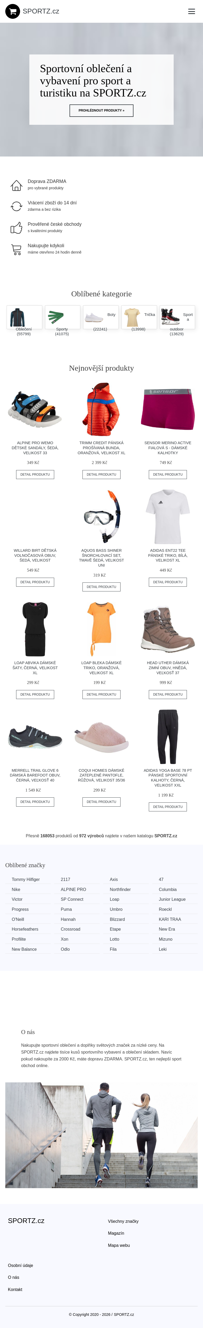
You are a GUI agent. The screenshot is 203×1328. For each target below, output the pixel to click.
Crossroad (71, 929)
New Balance (24, 949)
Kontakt (15, 1289)
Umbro (117, 909)
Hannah (68, 919)
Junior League (173, 899)
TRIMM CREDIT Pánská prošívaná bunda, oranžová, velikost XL (101, 448)
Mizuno (167, 939)
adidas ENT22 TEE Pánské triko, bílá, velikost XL (168, 555)
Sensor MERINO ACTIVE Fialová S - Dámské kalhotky (167, 448)
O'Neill (18, 919)
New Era (168, 929)
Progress (20, 909)
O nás (13, 1277)
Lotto (115, 939)
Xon (65, 939)
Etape (116, 929)
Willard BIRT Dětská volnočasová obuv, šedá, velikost (35, 555)
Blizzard (118, 919)
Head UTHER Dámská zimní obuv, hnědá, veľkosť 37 (168, 668)
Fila (114, 949)
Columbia (169, 889)
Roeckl (166, 909)
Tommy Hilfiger (26, 879)
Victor (17, 899)
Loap (115, 899)
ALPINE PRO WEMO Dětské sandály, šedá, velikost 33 (35, 448)
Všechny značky (123, 1221)
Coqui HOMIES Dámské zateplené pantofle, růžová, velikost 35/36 (101, 775)
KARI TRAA (171, 919)
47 (162, 879)
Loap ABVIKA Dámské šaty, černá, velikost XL (35, 668)
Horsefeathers (25, 929)
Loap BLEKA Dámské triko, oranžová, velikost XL (101, 668)
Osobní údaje (20, 1265)
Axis (115, 879)
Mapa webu (119, 1245)
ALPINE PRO (74, 889)
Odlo (65, 949)
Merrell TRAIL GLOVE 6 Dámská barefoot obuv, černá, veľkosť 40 (35, 775)
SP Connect (72, 899)
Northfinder (121, 889)
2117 (66, 879)
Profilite (19, 939)
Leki (164, 949)
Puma (66, 909)
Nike (16, 889)
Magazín (116, 1233)
